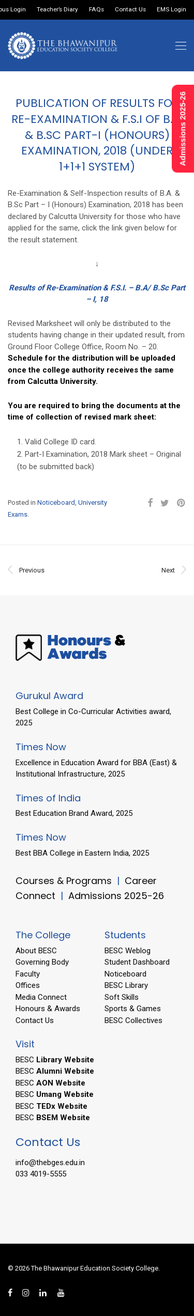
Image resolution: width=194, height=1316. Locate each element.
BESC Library (126, 985)
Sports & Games (133, 1008)
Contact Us (130, 10)
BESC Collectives (133, 1020)
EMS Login (171, 10)
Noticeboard (56, 502)
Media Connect (41, 997)
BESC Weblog (128, 950)
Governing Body (42, 962)
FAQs (96, 10)
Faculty (28, 974)
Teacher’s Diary (57, 10)
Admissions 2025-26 (116, 895)
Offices (28, 985)
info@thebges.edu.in (50, 1162)
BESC (55, 1059)
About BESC (36, 950)
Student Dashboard (137, 962)
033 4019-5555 (41, 1174)
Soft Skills (122, 997)
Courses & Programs (64, 880)
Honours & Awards (48, 1008)
